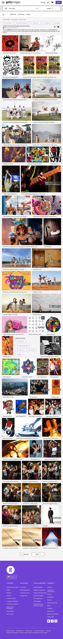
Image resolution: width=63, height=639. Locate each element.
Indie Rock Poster (56, 164)
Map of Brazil (7, 377)
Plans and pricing (25, 590)
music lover (8, 23)
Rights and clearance (39, 590)
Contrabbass (48, 246)
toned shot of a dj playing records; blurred (28, 438)
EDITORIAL (21, 14)
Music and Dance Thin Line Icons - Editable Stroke (43, 334)
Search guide (37, 601)
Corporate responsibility (51, 590)
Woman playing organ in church (49, 356)
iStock (49, 605)
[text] (22, 8)
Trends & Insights (38, 595)
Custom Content (11, 598)
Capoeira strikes (37, 292)
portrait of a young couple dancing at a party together (38, 503)
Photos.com (50, 611)
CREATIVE (13, 14)
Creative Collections (12, 601)
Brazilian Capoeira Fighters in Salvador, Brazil (15, 122)
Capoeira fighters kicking (10, 314)
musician (46, 23)
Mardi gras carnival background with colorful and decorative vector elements (24, 292)
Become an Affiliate (52, 614)
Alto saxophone (37, 314)
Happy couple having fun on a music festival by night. (17, 194)
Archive (9, 595)
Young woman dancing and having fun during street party (18, 99)
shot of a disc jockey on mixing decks (13, 438)
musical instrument (21, 23)
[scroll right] (59, 23)
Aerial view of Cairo (8, 397)
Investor (49, 600)
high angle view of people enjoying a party (40, 416)
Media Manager (38, 587)
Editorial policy (20, 630)
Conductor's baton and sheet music (12, 548)
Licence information (39, 630)
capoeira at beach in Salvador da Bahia (43, 122)
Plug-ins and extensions (40, 593)
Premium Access (24, 593)
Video (8, 590)
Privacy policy (29, 630)
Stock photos (10, 611)
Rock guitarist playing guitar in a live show (33, 194)
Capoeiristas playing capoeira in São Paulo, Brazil (16, 216)
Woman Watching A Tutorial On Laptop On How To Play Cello (37, 53)
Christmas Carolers (27, 377)
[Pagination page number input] (21, 554)
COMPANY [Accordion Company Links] (50, 583)
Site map (49, 630)
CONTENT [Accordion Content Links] (10, 583)
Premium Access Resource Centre (38, 604)
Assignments (23, 595)
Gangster (45, 526)
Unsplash (49, 608)
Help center (50, 617)
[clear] (38, 8)
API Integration (38, 598)
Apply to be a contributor (10, 607)
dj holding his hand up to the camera (40, 459)
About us (49, 587)
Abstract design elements (34, 164)
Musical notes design (51, 53)
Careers (49, 594)
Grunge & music (37, 269)
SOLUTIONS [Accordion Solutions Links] (24, 583)
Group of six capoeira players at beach (13, 269)
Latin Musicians (50, 334)
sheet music (35, 23)
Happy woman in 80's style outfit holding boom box (17, 334)
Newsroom (50, 597)
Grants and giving (52, 602)
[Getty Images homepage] (13, 2)
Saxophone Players (8, 164)
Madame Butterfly (8, 416)
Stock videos (10, 614)
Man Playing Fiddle (21, 416)
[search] (6, 8)
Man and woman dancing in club (12, 356)
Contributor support (12, 604)
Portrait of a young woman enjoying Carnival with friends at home (21, 246)
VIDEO (28, 14)
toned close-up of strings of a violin (12, 459)
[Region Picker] (12, 577)
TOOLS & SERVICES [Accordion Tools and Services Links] (40, 583)
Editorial (9, 593)
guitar (55, 23)
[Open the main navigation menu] (3, 2)
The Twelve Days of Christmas (46, 377)
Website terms (10, 630)
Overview (23, 587)
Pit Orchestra (33, 397)
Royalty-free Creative (13, 587)
